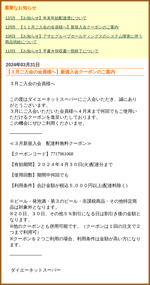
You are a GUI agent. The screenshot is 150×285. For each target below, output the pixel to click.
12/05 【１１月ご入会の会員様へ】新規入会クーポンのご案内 (61, 27)
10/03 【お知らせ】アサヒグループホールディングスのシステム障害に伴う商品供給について (73, 39)
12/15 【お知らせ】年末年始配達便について (46, 18)
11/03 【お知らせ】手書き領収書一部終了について (52, 51)
